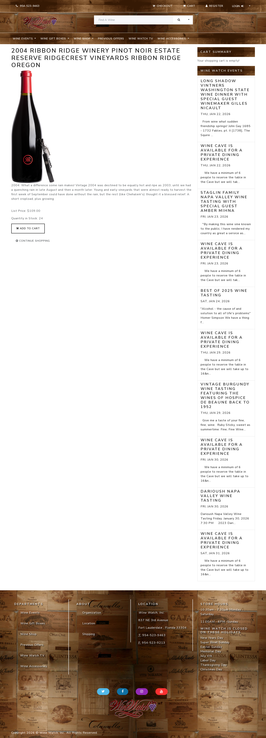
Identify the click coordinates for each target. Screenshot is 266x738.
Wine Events (30, 613)
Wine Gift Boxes (32, 623)
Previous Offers (111, 38)
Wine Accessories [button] (172, 38)
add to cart (28, 228)
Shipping (88, 634)
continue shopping (33, 241)
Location (88, 623)
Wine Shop (28, 634)
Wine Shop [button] (82, 38)
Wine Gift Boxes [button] (53, 38)
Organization (91, 613)
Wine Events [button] (23, 38)
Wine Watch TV (141, 38)
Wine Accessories (33, 666)
